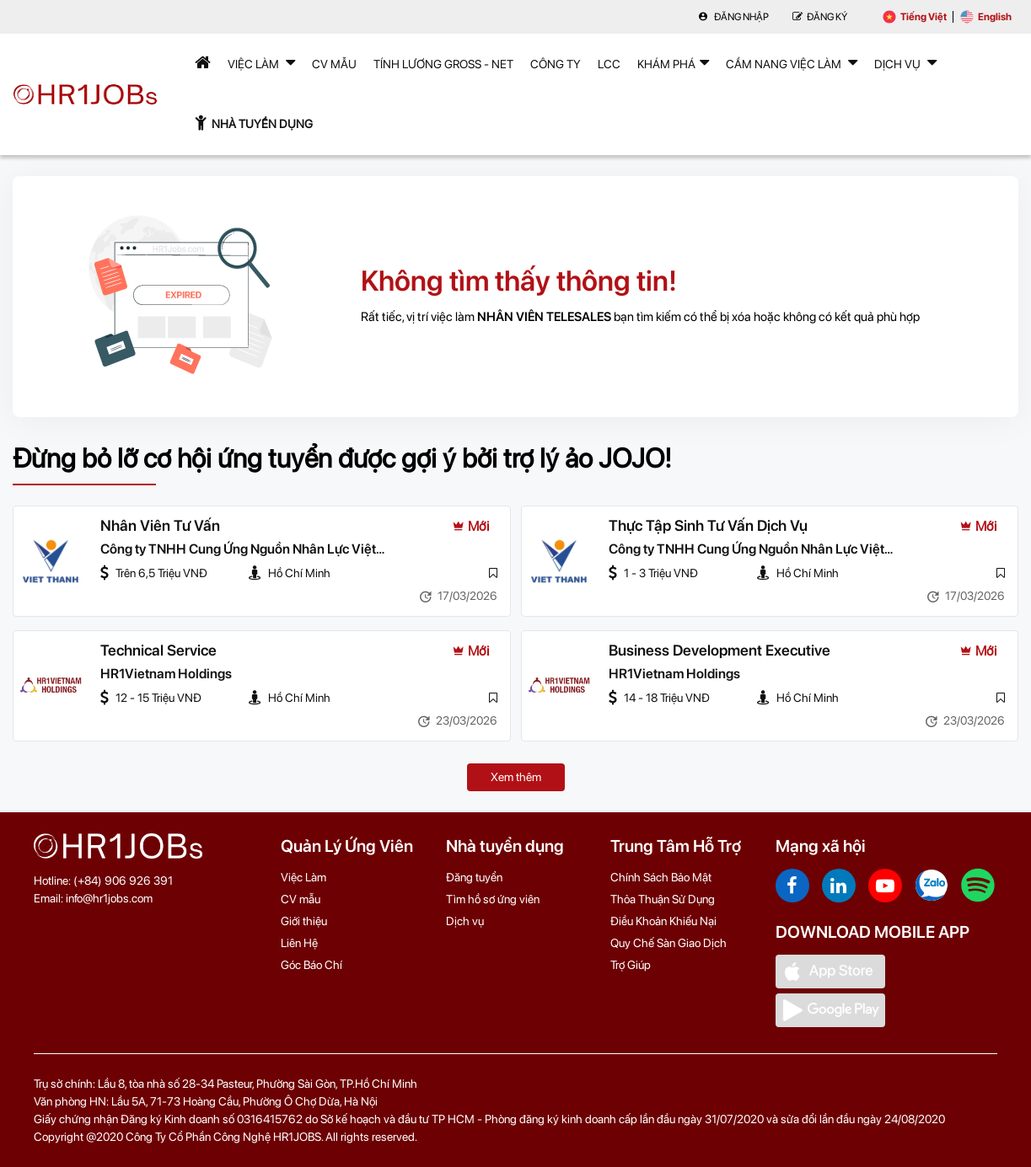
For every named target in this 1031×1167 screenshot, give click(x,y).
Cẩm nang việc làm (791, 62)
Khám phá (673, 62)
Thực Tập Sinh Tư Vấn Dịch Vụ (709, 526)
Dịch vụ (465, 921)
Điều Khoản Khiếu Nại (663, 921)
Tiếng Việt (915, 17)
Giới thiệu (304, 921)
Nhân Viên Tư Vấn (160, 526)
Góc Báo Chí (311, 965)
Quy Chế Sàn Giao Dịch (668, 943)
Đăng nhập (733, 17)
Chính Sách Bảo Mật (660, 877)
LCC (609, 64)
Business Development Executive (720, 651)
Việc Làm (261, 62)
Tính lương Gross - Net (443, 64)
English (986, 17)
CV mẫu (334, 64)
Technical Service (159, 651)
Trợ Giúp (630, 965)
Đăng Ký (819, 17)
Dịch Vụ (905, 62)
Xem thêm (516, 777)
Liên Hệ (299, 943)
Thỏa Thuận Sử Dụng (662, 899)
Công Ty (555, 64)
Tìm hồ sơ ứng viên (493, 899)
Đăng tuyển (474, 877)
